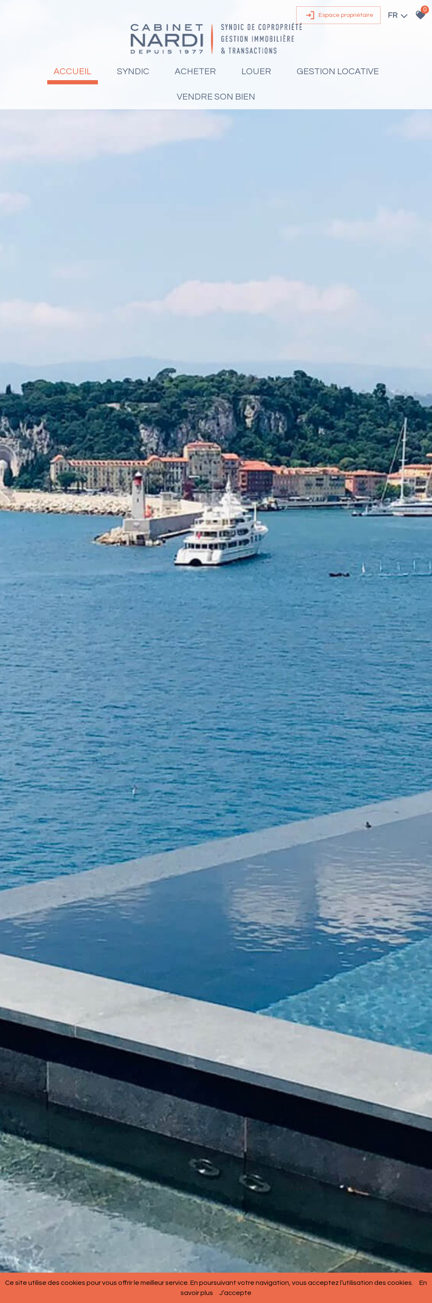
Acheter (195, 71)
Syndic (133, 71)
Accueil (73, 71)
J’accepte (235, 1293)
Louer (256, 71)
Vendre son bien (216, 96)
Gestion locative (338, 71)
